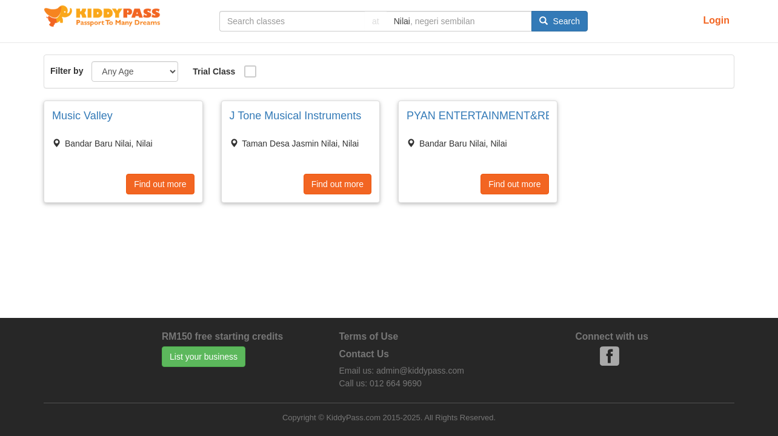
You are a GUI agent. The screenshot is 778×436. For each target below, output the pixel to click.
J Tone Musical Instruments (296, 116)
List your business (204, 357)
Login (716, 20)
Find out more (160, 184)
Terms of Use (369, 336)
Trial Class (214, 71)
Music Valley (82, 116)
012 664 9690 (396, 383)
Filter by (66, 71)
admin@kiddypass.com (420, 370)
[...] (292, 21)
